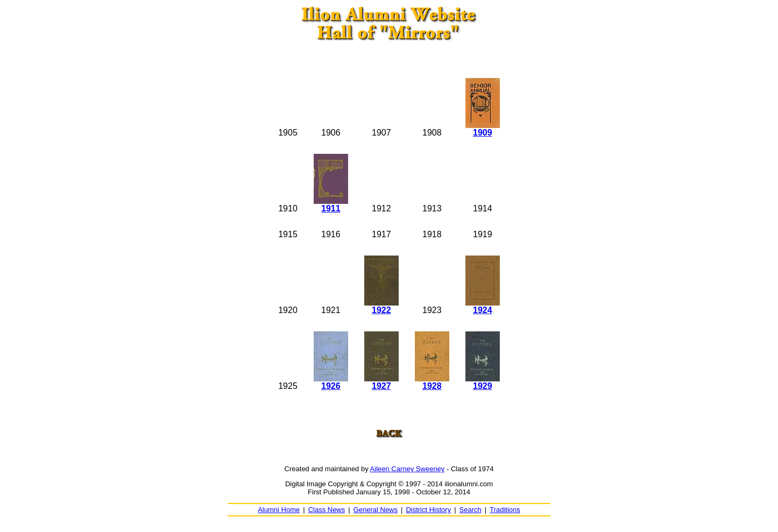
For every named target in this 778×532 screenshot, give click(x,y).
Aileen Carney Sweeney (407, 469)
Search (470, 510)
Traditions (505, 510)
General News (375, 510)
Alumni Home (279, 510)
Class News (326, 510)
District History (428, 510)
